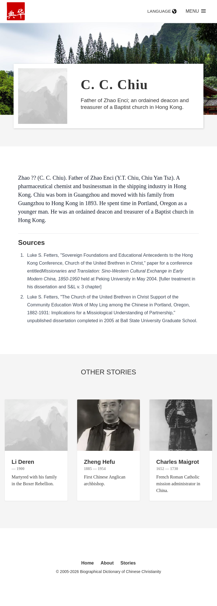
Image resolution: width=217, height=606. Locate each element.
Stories (128, 563)
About (107, 563)
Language (162, 11)
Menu (196, 11)
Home (87, 563)
